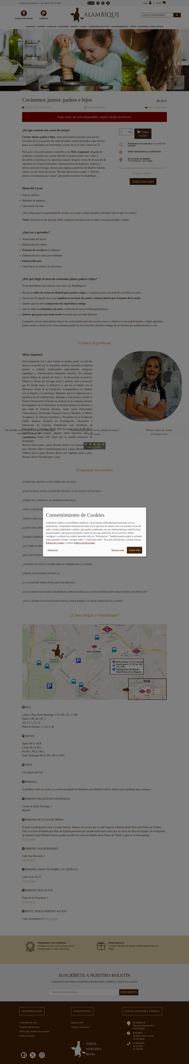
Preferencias (53, 550)
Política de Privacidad (84, 543)
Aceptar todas (134, 550)
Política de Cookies (55, 543)
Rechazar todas (118, 550)
